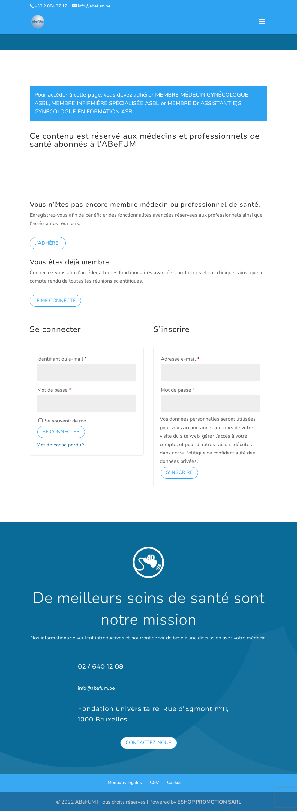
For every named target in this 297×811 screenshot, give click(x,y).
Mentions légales (125, 783)
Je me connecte (55, 300)
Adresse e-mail (192, 358)
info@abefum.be (96, 688)
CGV (154, 783)
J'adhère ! (48, 243)
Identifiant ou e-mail (74, 358)
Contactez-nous (149, 742)
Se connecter (61, 431)
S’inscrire (179, 472)
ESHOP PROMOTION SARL (209, 802)
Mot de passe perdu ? (60, 444)
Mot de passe (66, 389)
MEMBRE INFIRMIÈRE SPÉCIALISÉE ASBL (105, 103)
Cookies (174, 783)
